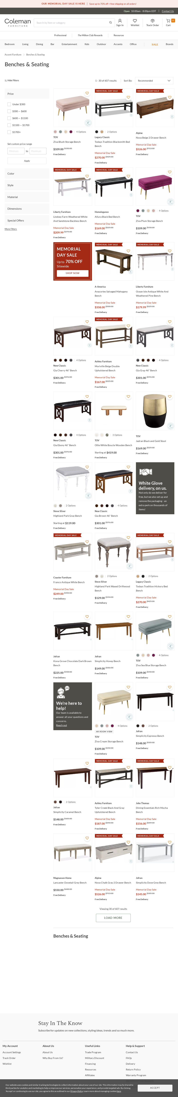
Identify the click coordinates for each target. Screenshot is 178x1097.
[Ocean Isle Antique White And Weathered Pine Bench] (155, 287)
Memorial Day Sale (105, 152)
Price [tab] (10, 93)
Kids (87, 44)
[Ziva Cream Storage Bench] (114, 737)
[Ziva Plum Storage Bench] (155, 216)
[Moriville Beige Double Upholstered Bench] (114, 361)
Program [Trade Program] (93, 1052)
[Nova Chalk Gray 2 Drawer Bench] (114, 878)
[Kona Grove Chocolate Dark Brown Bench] (72, 656)
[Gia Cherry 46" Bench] (72, 366)
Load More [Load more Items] (113, 918)
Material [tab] (12, 197)
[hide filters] (13, 80)
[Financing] (90, 1063)
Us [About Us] (48, 1052)
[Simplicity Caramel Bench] (72, 807)
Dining (39, 44)
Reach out (61, 725)
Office (133, 44)
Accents (118, 44)
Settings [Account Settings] (12, 1052)
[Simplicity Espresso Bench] (155, 731)
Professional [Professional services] (60, 35)
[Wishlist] (7, 1063)
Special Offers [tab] (15, 220)
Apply (27, 160)
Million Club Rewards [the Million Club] (90, 35)
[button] (120, 23)
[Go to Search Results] (110, 23)
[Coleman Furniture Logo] (18, 25)
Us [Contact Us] (132, 1052)
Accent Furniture (13, 54)
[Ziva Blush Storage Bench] (72, 137)
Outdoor (101, 44)
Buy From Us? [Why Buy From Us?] (53, 1057)
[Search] (74, 23)
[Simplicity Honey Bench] (114, 656)
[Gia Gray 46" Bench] (155, 366)
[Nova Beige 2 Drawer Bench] (155, 133)
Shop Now (73, 273)
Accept (155, 1088)
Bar (52, 44)
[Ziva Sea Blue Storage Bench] (155, 661)
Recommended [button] (145, 80)
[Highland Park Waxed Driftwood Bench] (114, 582)
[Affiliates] (90, 1075)
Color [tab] (10, 173)
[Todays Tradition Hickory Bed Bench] (155, 582)
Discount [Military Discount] (94, 1057)
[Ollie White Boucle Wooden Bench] (114, 440)
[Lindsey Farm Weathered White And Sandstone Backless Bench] (72, 212)
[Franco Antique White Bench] (72, 577)
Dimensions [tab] (14, 208)
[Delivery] (130, 1063)
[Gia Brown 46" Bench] (114, 511)
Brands (169, 44)
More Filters (11, 229)
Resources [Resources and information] (119, 35)
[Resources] (90, 1069)
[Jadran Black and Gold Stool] (155, 436)
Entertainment (69, 44)
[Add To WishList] (87, 93)
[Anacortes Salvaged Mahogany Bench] (114, 287)
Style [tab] (10, 185)
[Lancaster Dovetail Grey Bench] (72, 878)
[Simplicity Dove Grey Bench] (155, 878)
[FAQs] (129, 1057)
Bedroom (10, 44)
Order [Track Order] (9, 1057)
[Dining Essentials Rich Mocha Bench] (155, 803)
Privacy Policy (76, 1091)
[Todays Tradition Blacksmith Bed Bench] (114, 137)
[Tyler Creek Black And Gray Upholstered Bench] (114, 803)
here (119, 1091)
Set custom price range (19, 143)
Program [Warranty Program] (136, 1075)
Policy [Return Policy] (133, 1069)
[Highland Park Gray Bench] (72, 511)
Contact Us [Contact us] (168, 11)
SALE (155, 44)
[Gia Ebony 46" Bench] (72, 440)
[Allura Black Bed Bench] (114, 212)
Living (25, 44)
